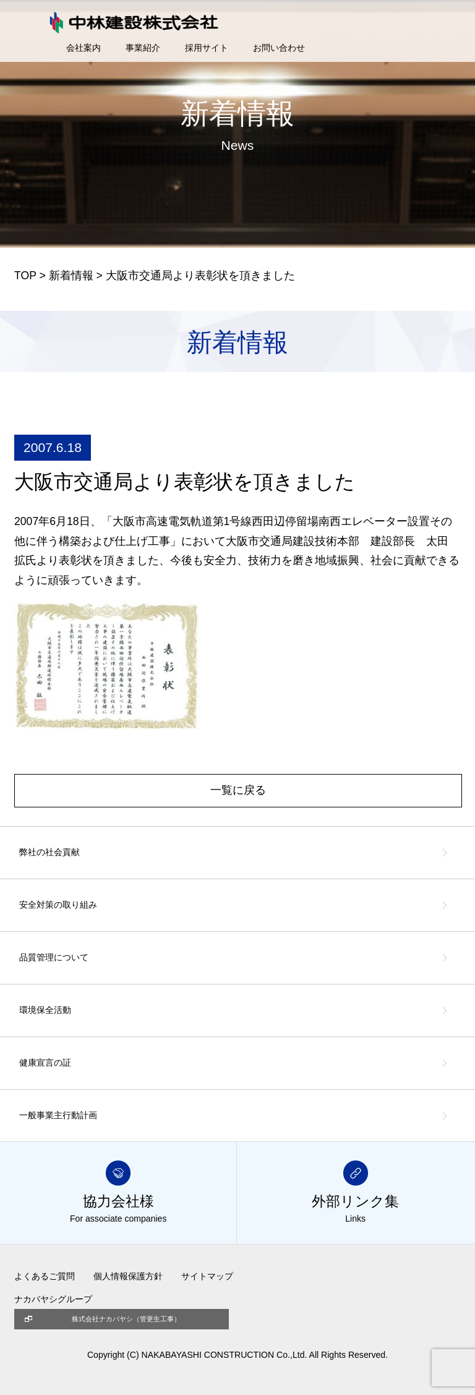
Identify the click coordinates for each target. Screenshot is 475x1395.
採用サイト (206, 48)
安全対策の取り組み (58, 905)
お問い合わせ (279, 48)
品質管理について (53, 957)
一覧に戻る (238, 790)
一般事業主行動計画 (58, 1115)
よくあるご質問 (44, 1276)
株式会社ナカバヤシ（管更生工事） (126, 1319)
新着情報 (71, 275)
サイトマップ (207, 1276)
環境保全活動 (45, 1010)
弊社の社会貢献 (49, 852)
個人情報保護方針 (128, 1276)
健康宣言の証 (45, 1062)
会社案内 (83, 48)
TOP (25, 275)
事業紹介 (143, 48)
